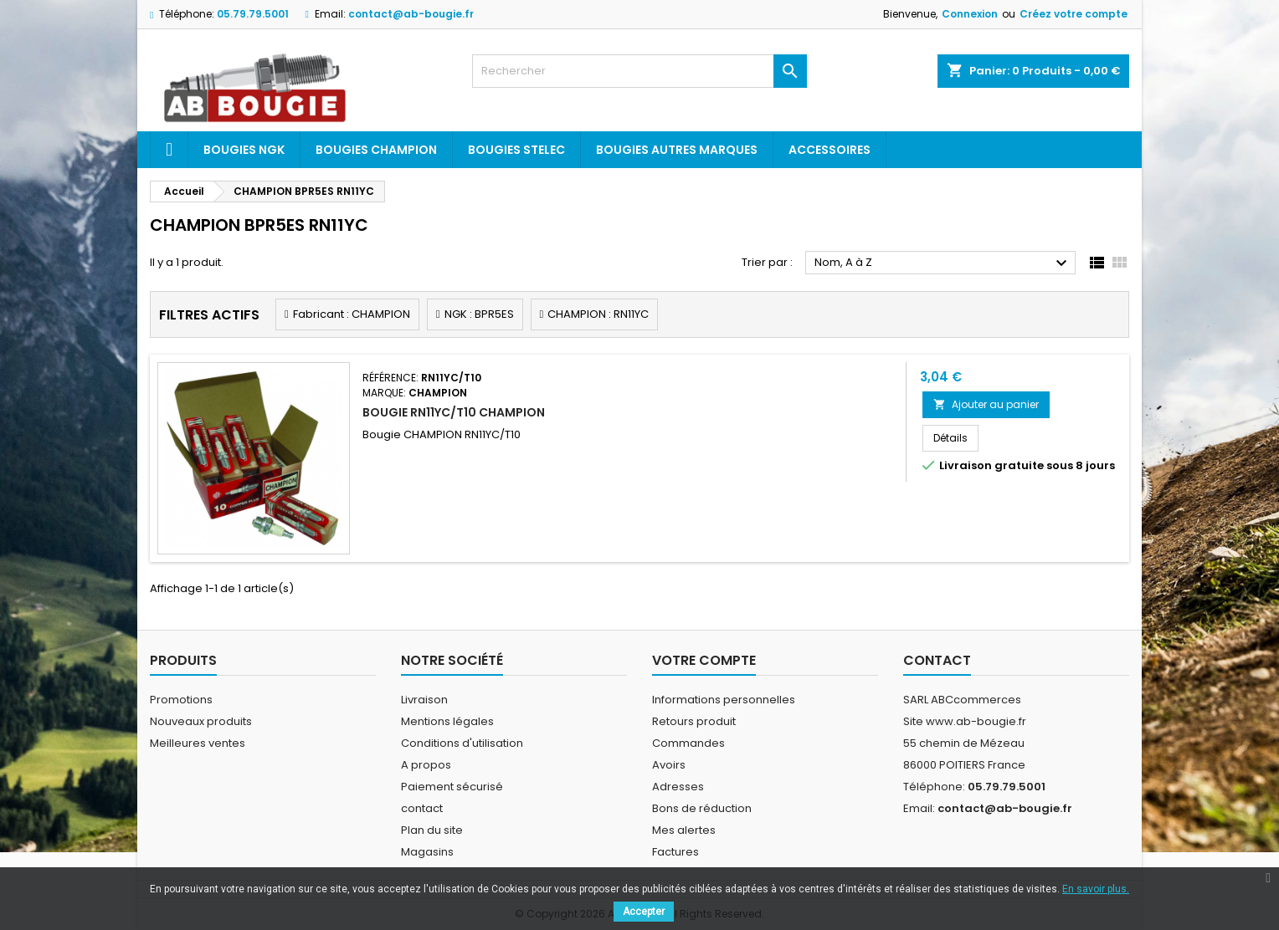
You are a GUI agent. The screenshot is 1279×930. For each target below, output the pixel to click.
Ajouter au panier (986, 404)
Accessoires (829, 149)
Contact (937, 660)
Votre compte (704, 660)
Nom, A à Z (942, 263)
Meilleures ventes (197, 743)
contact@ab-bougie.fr (411, 14)
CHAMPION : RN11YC (598, 314)
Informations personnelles (723, 700)
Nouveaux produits (201, 721)
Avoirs (669, 765)
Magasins (427, 852)
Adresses (678, 787)
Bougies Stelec (516, 149)
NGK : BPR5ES (479, 314)
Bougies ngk (244, 149)
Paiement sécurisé (452, 787)
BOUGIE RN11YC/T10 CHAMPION (453, 412)
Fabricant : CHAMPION (351, 314)
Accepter (644, 911)
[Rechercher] (639, 71)
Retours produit (694, 721)
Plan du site (432, 830)
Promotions (181, 700)
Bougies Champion (376, 149)
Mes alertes (684, 830)
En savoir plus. (1095, 889)
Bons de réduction (702, 808)
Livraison (424, 700)
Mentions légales (447, 721)
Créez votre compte (1073, 14)
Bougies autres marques (677, 149)
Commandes (688, 743)
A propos (426, 765)
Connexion (970, 14)
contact (422, 808)
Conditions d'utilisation (462, 743)
